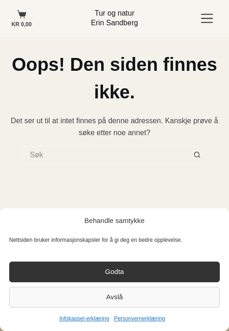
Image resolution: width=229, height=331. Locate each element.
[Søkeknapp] (197, 155)
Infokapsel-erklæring (84, 318)
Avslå (114, 297)
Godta (114, 271)
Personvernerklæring (139, 318)
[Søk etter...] (105, 155)
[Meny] (207, 18)
